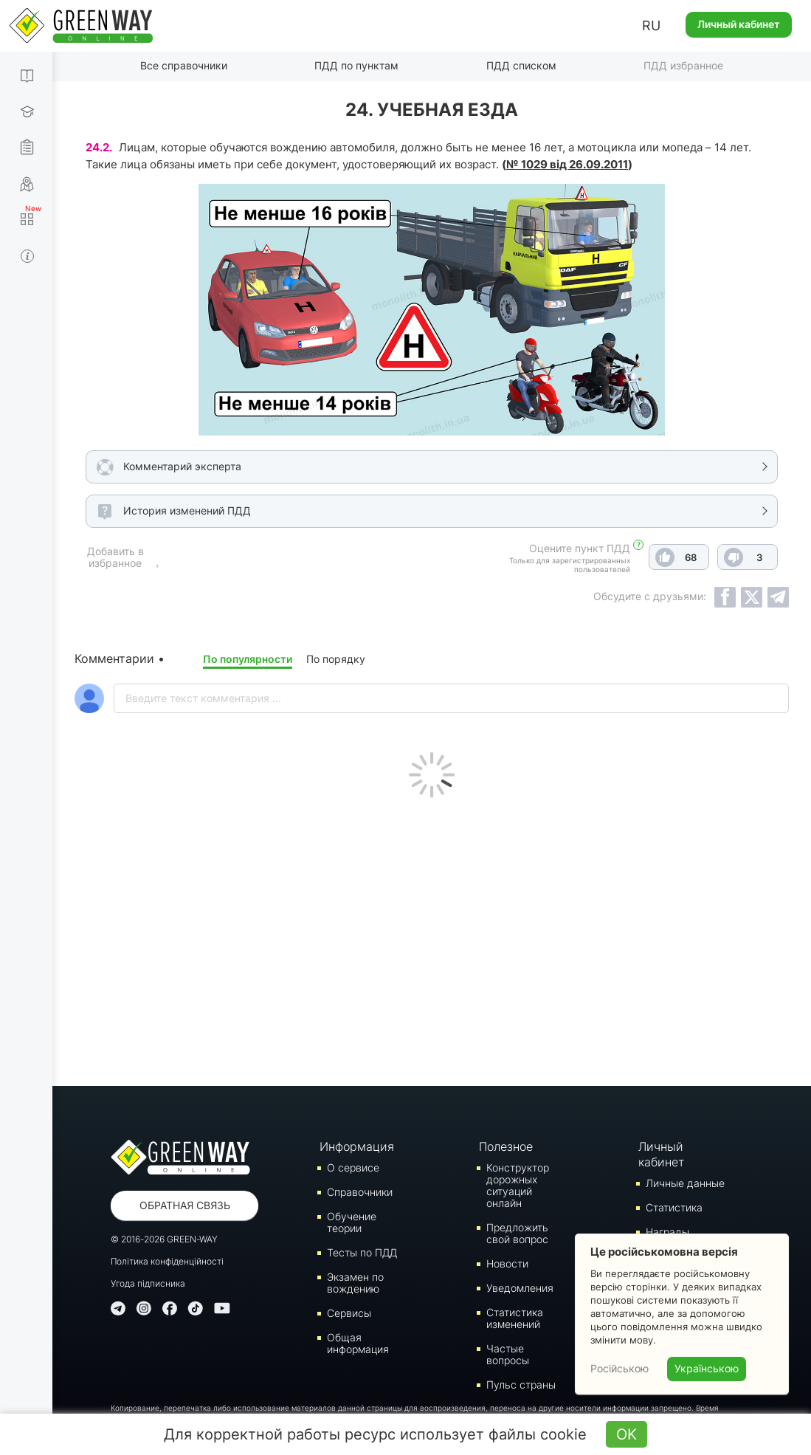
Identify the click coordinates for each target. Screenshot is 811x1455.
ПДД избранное (683, 65)
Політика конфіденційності (167, 1261)
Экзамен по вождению (355, 1282)
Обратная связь (184, 1205)
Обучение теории (351, 1222)
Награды (667, 1231)
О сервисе (353, 1167)
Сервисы (349, 1313)
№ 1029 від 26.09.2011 (567, 164)
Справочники (360, 1192)
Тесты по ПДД (362, 1252)
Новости (507, 1263)
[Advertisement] (431, 938)
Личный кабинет (738, 24)
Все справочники (183, 65)
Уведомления (519, 1288)
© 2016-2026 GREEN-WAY (164, 1239)
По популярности (247, 659)
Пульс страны (521, 1384)
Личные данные (685, 1183)
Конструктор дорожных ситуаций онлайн (517, 1185)
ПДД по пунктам (356, 65)
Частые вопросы (507, 1354)
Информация (356, 1146)
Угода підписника (148, 1283)
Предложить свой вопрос (517, 1233)
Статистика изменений (514, 1318)
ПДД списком (521, 65)
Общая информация (358, 1343)
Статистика (674, 1207)
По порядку (335, 659)
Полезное (506, 1146)
